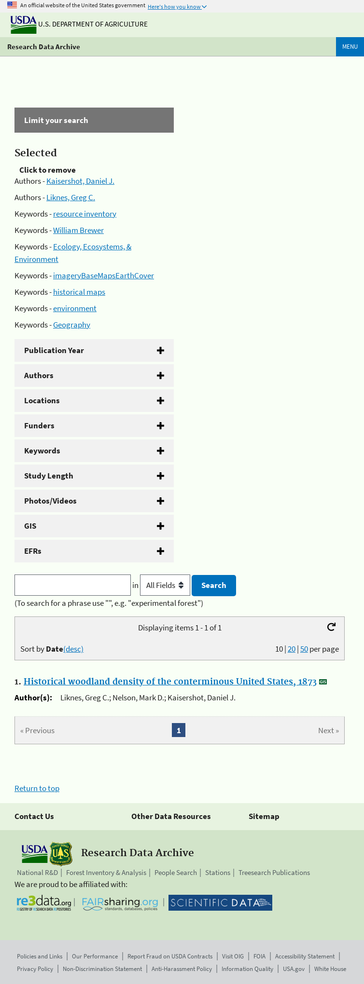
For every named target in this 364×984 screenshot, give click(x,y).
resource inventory (84, 213)
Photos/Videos (50, 500)
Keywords (42, 450)
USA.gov (294, 969)
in (162, 585)
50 (304, 648)
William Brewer (78, 230)
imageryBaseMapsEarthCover (103, 275)
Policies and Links (39, 956)
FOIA (259, 956)
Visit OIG (233, 956)
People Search (175, 872)
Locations (42, 400)
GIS (30, 525)
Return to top (36, 788)
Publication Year (54, 350)
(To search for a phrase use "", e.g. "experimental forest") (108, 603)
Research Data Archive (43, 46)
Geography (71, 324)
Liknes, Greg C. (70, 197)
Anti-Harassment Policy (182, 969)
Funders (39, 425)
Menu (350, 46)
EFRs (33, 551)
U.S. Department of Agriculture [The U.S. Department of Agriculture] (79, 23)
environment (75, 308)
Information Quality (247, 969)
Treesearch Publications (274, 872)
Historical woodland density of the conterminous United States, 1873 (170, 682)
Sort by (52, 648)
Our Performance (95, 956)
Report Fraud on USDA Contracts (169, 956)
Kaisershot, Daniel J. (80, 181)
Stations (217, 872)
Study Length (48, 475)
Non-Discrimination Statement (102, 969)
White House (330, 969)
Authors (39, 375)
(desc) (73, 648)
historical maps (79, 292)
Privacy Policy (35, 969)
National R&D (37, 872)
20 (291, 648)
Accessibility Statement (305, 956)
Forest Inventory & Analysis (106, 872)
